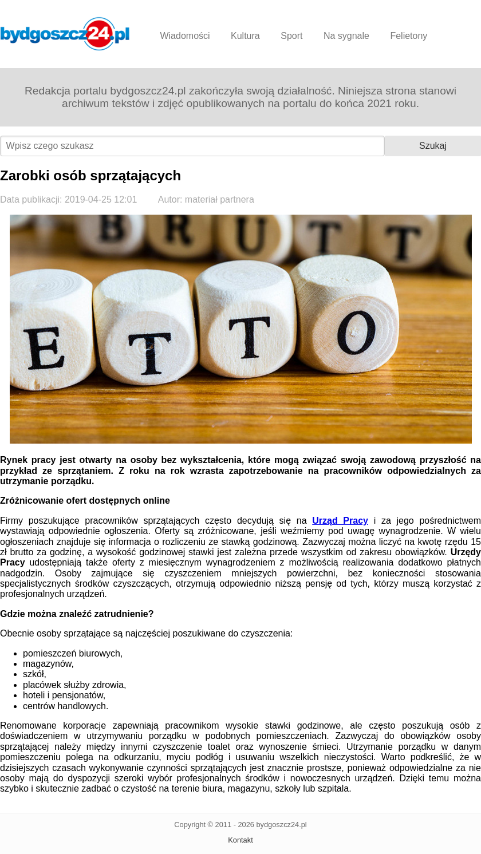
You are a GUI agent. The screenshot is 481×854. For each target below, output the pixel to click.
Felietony (408, 36)
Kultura (245, 36)
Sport (291, 36)
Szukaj (433, 146)
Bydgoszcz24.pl (65, 34)
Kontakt (240, 840)
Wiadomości (185, 36)
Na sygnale (346, 36)
